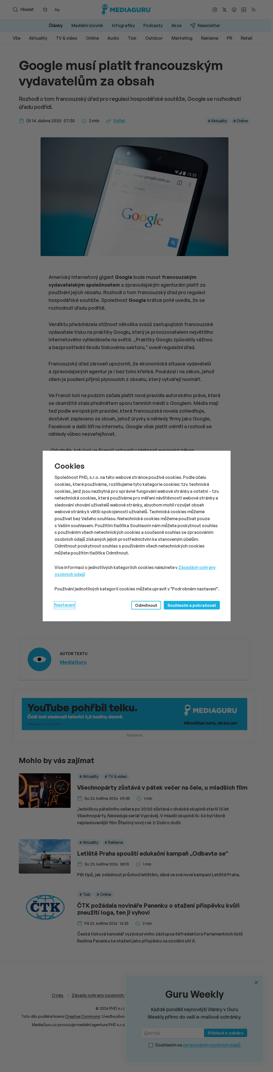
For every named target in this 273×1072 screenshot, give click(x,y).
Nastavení (64, 605)
